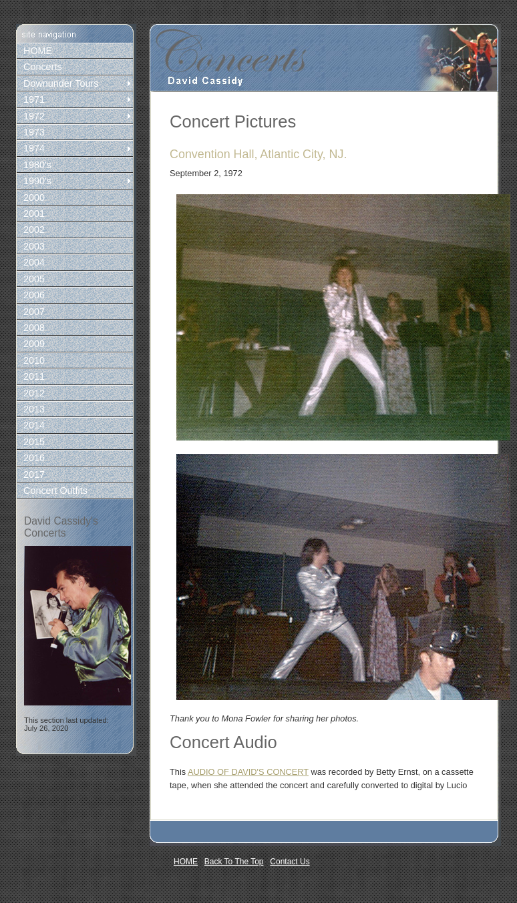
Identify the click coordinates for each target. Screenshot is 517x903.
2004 (34, 262)
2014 (34, 425)
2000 (34, 197)
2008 (34, 327)
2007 (34, 311)
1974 (34, 148)
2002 (34, 229)
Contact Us (289, 861)
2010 (34, 360)
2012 (34, 393)
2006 (34, 295)
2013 (34, 409)
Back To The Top (234, 861)
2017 (34, 474)
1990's (37, 181)
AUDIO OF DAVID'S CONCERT (248, 772)
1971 (34, 99)
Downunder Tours (61, 83)
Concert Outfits (55, 490)
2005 (34, 279)
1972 (34, 116)
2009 (34, 343)
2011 (34, 376)
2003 (34, 246)
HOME (37, 50)
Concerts (42, 66)
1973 (34, 132)
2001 (34, 213)
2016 (34, 458)
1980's (37, 165)
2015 (34, 441)
